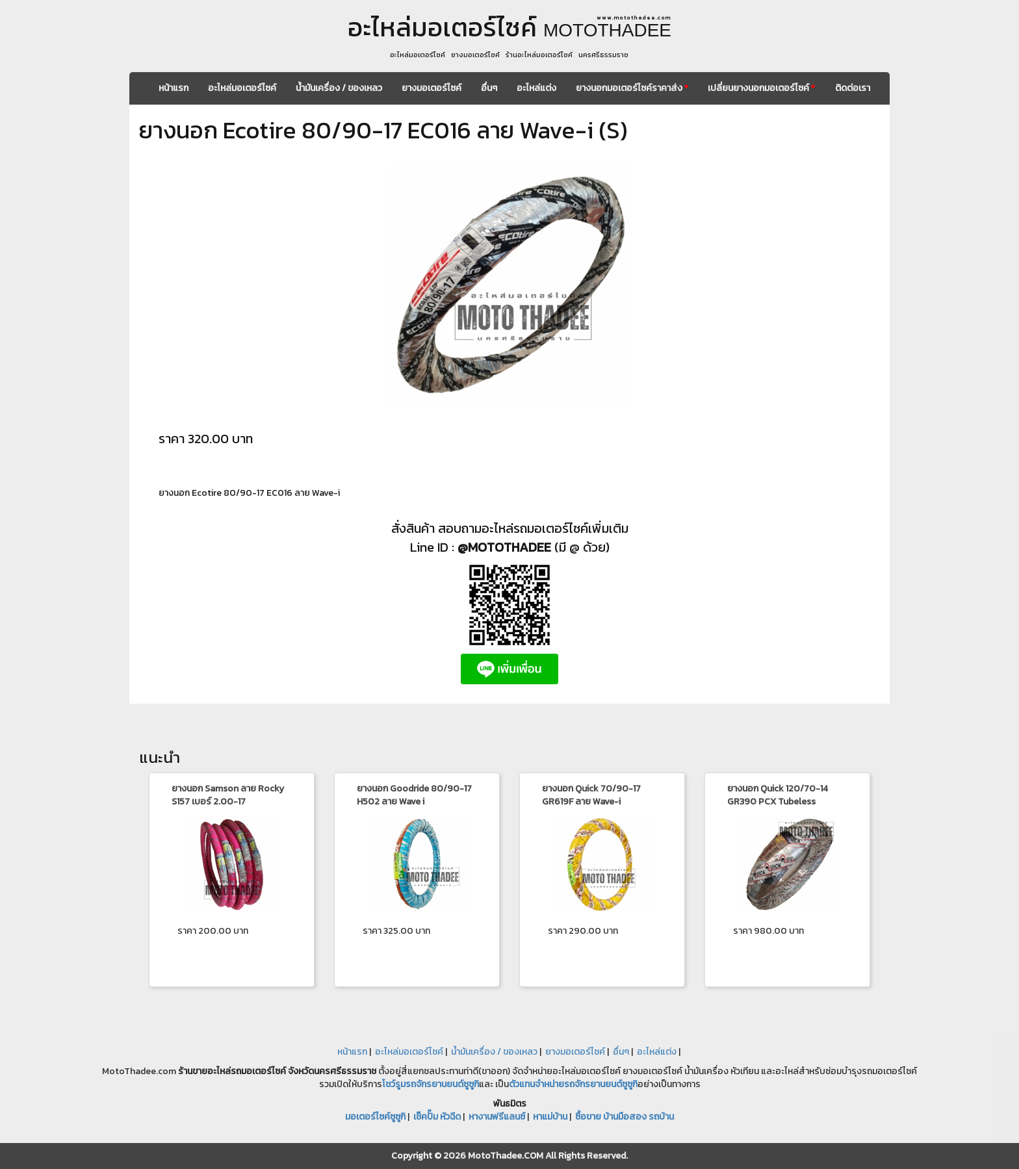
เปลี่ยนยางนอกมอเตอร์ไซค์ (761, 88)
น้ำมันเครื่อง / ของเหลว (339, 88)
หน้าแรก (173, 88)
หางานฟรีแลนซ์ (497, 1117)
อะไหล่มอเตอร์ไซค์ (242, 88)
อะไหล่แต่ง (536, 88)
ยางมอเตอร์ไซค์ (431, 88)
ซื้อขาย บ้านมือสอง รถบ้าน (624, 1117)
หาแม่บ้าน (550, 1117)
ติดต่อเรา (852, 88)
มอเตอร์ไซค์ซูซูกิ (375, 1117)
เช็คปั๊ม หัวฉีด (437, 1117)
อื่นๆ (489, 88)
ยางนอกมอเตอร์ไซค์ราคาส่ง (632, 88)
